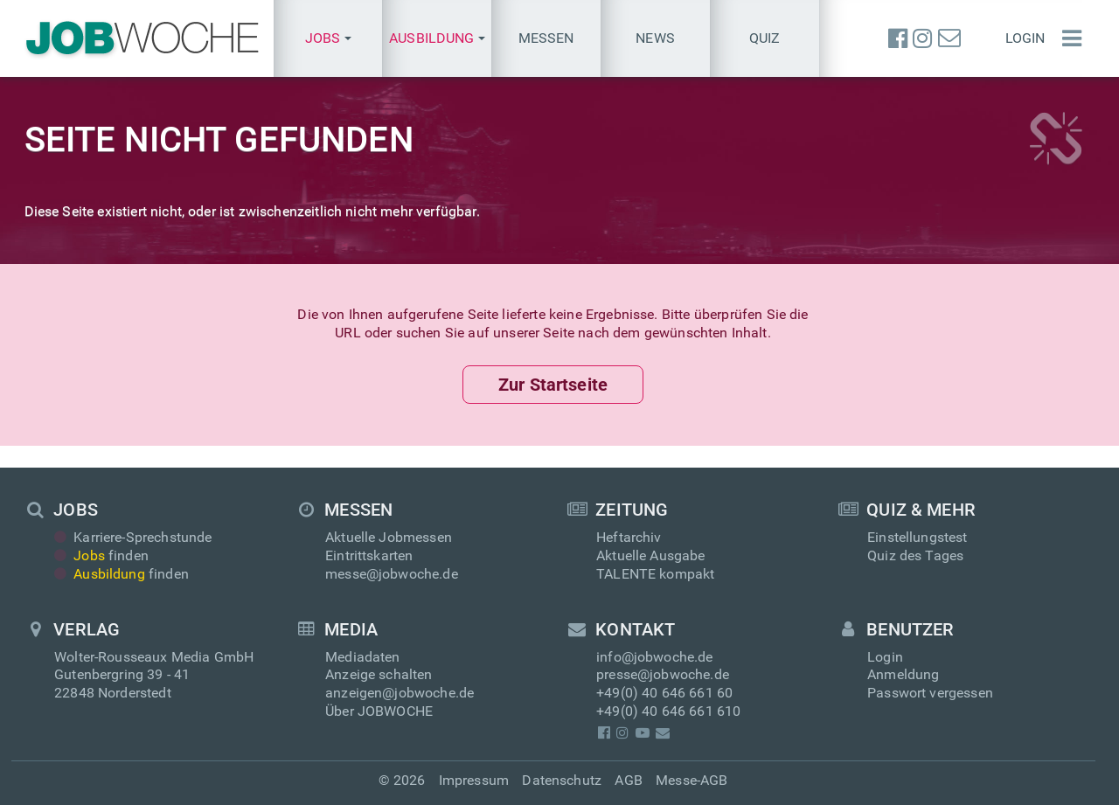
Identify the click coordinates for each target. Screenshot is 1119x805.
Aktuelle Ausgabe (650, 555)
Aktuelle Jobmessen (388, 537)
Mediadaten (362, 657)
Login (1025, 38)
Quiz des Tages (915, 555)
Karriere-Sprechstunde (133, 537)
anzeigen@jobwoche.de (399, 692)
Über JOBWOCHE (379, 711)
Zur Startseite (553, 384)
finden (101, 555)
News (655, 38)
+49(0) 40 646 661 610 (668, 711)
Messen (546, 38)
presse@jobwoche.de (662, 674)
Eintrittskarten (369, 555)
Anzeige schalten (379, 674)
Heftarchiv (629, 537)
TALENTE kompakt (655, 574)
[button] (328, 38)
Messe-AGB (691, 780)
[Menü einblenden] (1067, 38)
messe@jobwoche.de (391, 574)
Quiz (765, 38)
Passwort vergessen (930, 692)
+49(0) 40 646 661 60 (664, 692)
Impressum (474, 780)
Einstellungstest (917, 537)
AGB (628, 780)
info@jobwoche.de (654, 657)
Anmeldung (903, 674)
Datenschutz (561, 780)
